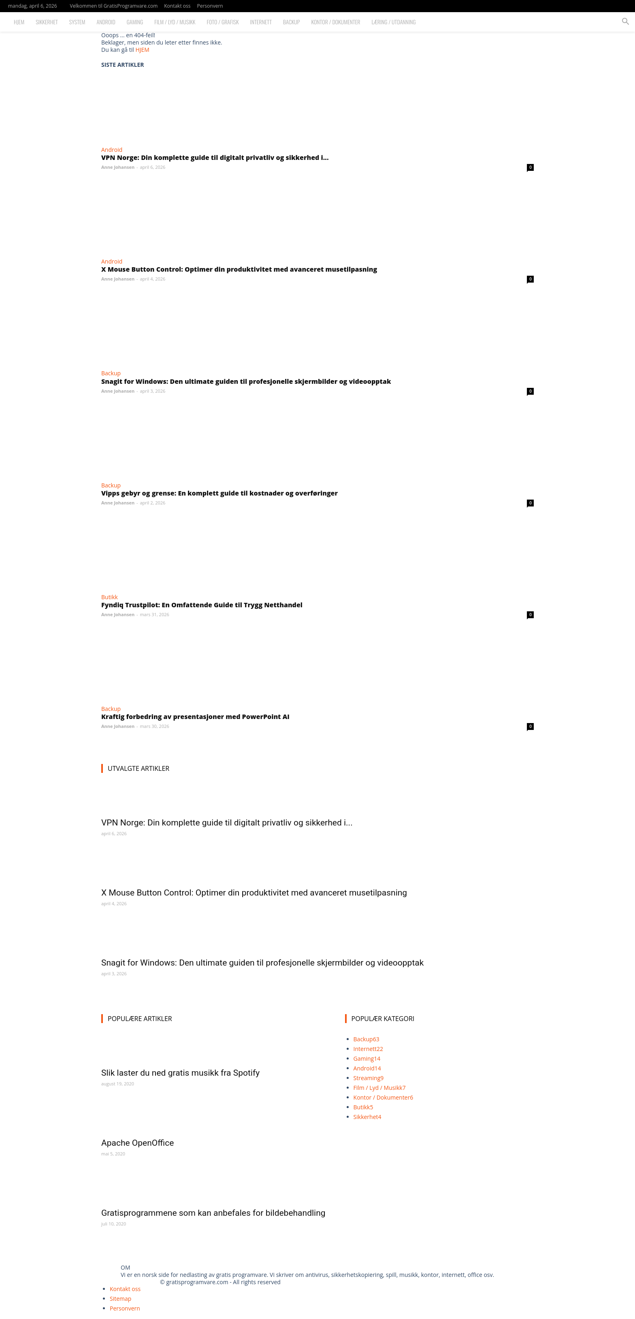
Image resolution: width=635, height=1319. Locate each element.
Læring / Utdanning (394, 21)
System (77, 21)
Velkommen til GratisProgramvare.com (114, 5)
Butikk (109, 597)
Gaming (135, 21)
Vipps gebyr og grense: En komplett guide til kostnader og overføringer (219, 493)
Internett (261, 21)
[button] (625, 22)
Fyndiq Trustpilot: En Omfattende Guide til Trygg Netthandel (202, 604)
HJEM (142, 49)
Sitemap (120, 1298)
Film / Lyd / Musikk (174, 21)
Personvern (210, 5)
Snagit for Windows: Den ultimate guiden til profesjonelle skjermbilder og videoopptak (246, 381)
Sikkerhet (47, 21)
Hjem (19, 21)
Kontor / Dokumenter (335, 21)
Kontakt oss (177, 5)
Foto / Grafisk (223, 21)
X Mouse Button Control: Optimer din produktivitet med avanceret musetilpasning (239, 269)
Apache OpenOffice (137, 1143)
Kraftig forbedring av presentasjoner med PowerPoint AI (195, 716)
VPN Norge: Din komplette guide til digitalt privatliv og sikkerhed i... (215, 157)
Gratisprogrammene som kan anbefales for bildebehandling (213, 1213)
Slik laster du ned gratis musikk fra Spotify (180, 1073)
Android (106, 21)
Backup (291, 21)
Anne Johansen (117, 167)
